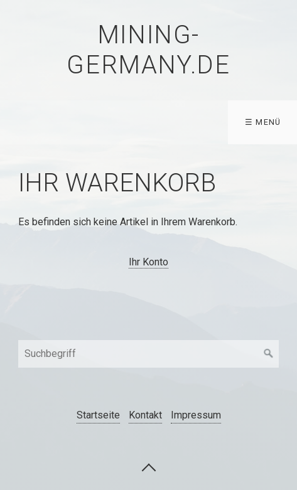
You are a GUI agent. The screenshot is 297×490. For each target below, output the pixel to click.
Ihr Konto (148, 262)
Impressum (196, 415)
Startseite (98, 415)
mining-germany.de (148, 50)
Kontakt (145, 415)
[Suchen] (269, 354)
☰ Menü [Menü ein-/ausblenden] (263, 122)
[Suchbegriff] (148, 354)
